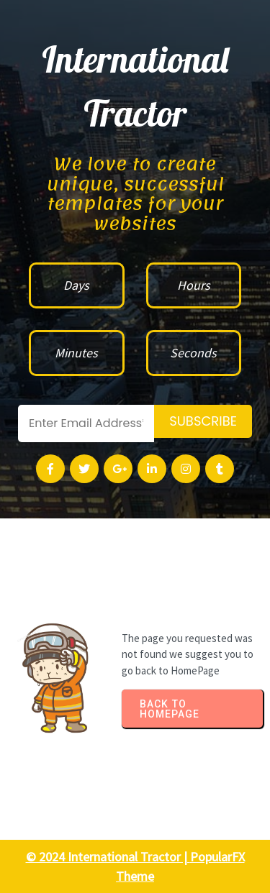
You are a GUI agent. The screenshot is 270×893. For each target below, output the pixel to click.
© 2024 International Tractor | (108, 856)
